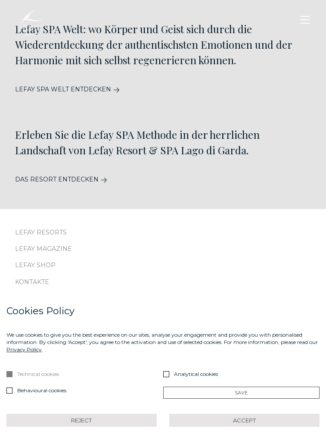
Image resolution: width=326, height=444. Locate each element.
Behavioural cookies (41, 390)
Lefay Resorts (41, 232)
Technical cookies (38, 374)
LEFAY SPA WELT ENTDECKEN (63, 89)
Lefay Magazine (43, 249)
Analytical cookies (196, 374)
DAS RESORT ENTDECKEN (57, 179)
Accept (244, 420)
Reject (81, 420)
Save (241, 393)
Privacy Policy (24, 349)
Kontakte (32, 282)
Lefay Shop (35, 265)
